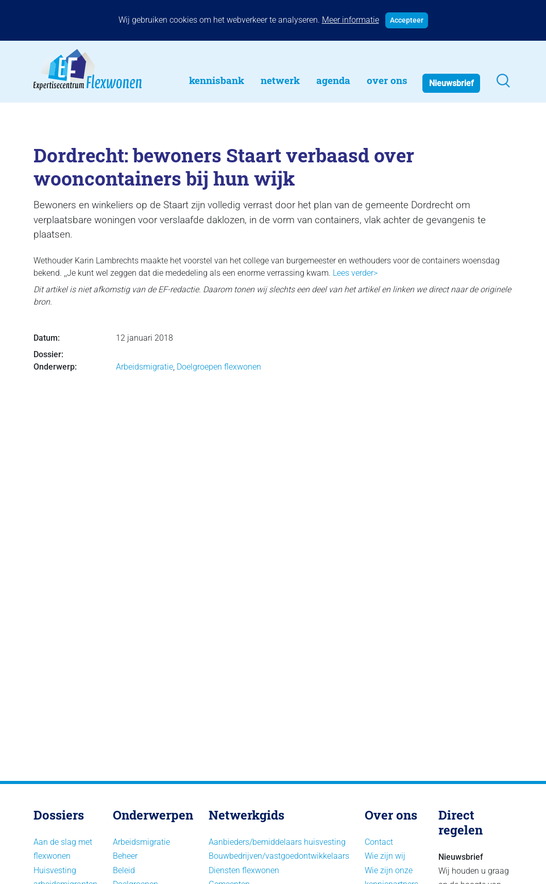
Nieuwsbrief (451, 83)
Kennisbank (216, 80)
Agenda (333, 80)
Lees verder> (355, 273)
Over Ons (387, 80)
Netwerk (280, 80)
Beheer (125, 856)
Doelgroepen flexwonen (219, 367)
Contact (379, 842)
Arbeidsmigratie (144, 367)
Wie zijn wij (385, 856)
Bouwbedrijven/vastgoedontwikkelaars (279, 856)
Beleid (124, 870)
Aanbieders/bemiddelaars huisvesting (277, 842)
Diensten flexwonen (244, 870)
